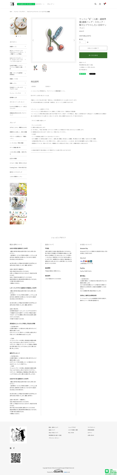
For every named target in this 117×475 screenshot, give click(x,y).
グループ (49, 4)
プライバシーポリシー (54, 438)
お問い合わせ (91, 435)
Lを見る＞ (48, 86)
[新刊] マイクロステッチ (16, 172)
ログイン (90, 432)
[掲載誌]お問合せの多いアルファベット (18, 114)
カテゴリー (39, 4)
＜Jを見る (33, 86)
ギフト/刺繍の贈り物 (15, 147)
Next (74, 40)
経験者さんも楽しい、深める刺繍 (18, 132)
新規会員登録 (91, 430)
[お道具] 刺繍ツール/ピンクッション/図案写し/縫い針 (16, 67)
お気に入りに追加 (93, 48)
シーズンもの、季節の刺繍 (16, 143)
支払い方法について (53, 432)
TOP (11, 11)
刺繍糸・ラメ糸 (14, 79)
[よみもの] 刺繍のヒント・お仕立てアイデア (18, 107)
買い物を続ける (83, 69)
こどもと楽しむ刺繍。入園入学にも (18, 153)
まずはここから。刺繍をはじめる (18, 127)
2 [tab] (18, 36)
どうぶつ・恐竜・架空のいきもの (18, 163)
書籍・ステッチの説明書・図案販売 (16, 73)
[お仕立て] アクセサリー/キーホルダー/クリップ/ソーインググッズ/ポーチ (16, 59)
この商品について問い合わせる (87, 67)
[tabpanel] (18, 26)
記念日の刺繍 (13, 158)
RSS (69, 432)
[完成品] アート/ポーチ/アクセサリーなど (16, 88)
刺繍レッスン (13, 83)
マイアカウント (91, 427)
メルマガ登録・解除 (73, 430)
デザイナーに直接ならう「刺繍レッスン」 (18, 137)
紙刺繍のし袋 (13, 97)
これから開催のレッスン (16, 176)
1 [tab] (16, 36)
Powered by (58, 471)
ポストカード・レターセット (17, 102)
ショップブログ (72, 427)
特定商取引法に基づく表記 (86, 65)
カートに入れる (93, 55)
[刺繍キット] (13, 46)
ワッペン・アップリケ (19, 11)
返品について (82, 62)
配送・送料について (53, 427)
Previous (33, 40)
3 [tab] (20, 36)
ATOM (72, 432)
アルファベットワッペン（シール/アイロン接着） (39, 11)
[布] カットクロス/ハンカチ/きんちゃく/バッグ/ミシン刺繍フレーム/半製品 (16, 52)
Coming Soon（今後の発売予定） (18, 167)
